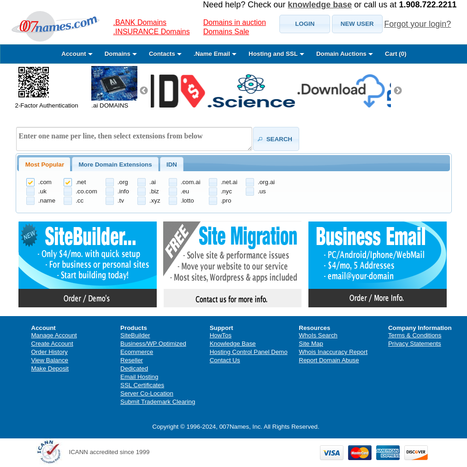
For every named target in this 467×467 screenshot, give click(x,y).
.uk (42, 191)
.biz (154, 191)
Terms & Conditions (415, 335)
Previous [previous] (143, 91)
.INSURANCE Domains (151, 32)
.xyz (154, 200)
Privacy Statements (414, 343)
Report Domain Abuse (329, 360)
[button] (304, 24)
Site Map (311, 343)
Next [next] (397, 91)
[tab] (44, 164)
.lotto (187, 200)
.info (123, 191)
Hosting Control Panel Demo (249, 351)
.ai (152, 182)
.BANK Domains (140, 22)
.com (45, 182)
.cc (79, 200)
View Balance (50, 360)
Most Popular (44, 164)
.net (81, 182)
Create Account (52, 343)
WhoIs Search (318, 335)
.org (123, 182)
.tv (121, 200)
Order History (49, 351)
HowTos (220, 335)
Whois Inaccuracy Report (333, 351)
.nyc (226, 191)
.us (262, 191)
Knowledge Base (233, 343)
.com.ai (191, 182)
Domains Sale (226, 32)
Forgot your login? (417, 24)
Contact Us (225, 360)
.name (46, 200)
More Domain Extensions (115, 164)
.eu (185, 191)
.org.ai (266, 182)
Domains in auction (234, 22)
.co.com (86, 191)
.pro (226, 200)
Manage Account (54, 335)
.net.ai (229, 182)
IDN (171, 164)
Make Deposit (50, 368)
